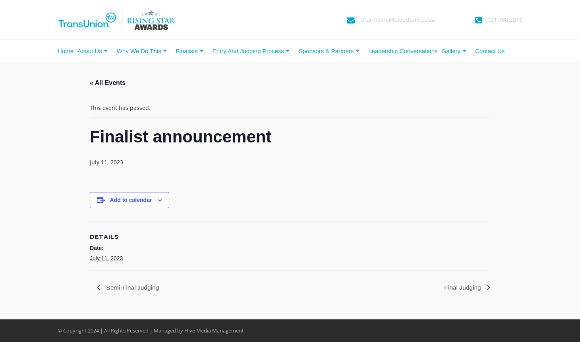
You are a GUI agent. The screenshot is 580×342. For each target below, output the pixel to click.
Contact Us (490, 51)
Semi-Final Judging (132, 287)
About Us (89, 51)
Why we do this (139, 51)
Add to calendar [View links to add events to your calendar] (131, 200)
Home (65, 51)
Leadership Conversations (402, 51)
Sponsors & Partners (326, 51)
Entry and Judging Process (248, 51)
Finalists (187, 51)
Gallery (451, 51)
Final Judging (463, 287)
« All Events (108, 82)
